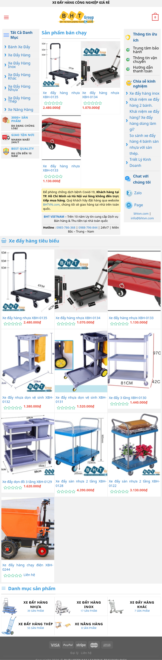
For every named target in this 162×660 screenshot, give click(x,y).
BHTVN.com (51, 204)
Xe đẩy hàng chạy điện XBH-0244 (27, 567)
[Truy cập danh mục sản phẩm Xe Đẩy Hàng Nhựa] (27, 606)
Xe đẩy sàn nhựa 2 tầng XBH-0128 (81, 483)
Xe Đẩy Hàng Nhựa (19, 88)
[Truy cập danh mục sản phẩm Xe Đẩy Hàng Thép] (27, 625)
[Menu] (6, 17)
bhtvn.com (141, 213)
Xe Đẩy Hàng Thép (19, 99)
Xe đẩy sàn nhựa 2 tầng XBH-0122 (134, 483)
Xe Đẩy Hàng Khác (19, 76)
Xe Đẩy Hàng (19, 55)
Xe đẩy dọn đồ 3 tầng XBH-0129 (27, 482)
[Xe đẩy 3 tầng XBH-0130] (134, 360)
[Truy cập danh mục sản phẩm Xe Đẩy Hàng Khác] (134, 606)
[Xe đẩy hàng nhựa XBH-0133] (61, 137)
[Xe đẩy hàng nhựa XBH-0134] (100, 64)
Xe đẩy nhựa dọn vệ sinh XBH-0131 (81, 399)
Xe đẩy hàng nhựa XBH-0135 (61, 95)
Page (138, 204)
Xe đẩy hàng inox (144, 93)
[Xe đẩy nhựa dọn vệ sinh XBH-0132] (27, 360)
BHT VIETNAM (54, 216)
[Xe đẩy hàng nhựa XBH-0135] (61, 64)
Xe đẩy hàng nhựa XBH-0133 (61, 168)
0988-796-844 (87, 227)
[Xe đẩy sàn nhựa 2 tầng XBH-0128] (81, 444)
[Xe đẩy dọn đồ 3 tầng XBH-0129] (27, 444)
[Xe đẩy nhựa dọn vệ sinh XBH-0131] (81, 360)
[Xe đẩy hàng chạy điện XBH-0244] (27, 528)
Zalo (138, 192)
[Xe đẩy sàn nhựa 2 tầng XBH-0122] (134, 444)
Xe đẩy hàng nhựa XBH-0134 (100, 95)
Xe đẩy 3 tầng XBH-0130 (127, 398)
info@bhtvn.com (142, 218)
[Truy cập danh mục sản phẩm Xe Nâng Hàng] (81, 625)
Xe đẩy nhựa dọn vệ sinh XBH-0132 (27, 399)
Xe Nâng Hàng (20, 109)
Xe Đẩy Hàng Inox (19, 65)
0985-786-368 (65, 227)
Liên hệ (29, 575)
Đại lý (75, 653)
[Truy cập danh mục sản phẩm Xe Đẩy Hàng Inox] (81, 606)
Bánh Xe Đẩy (19, 46)
